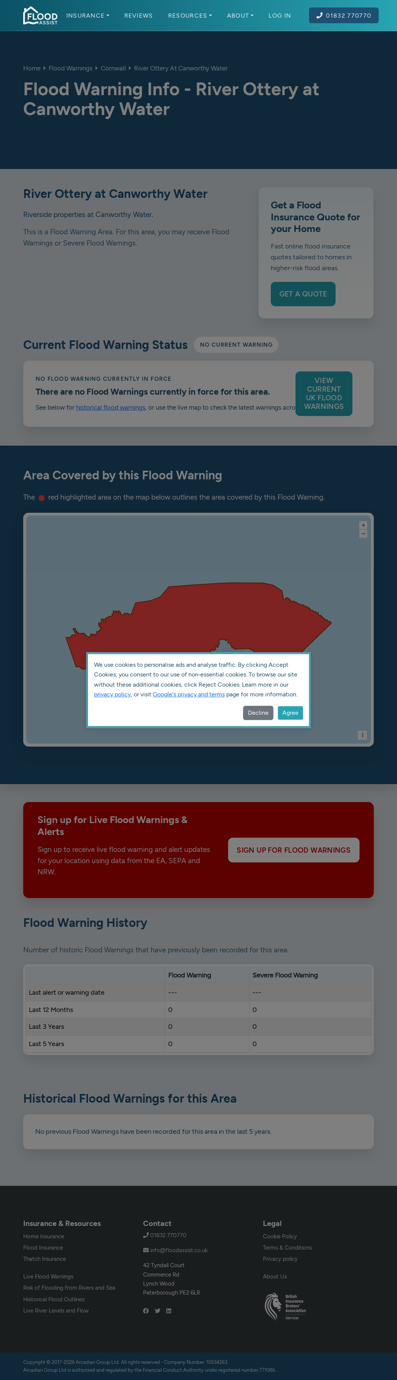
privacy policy (112, 694)
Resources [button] (190, 15)
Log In (280, 15)
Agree (290, 712)
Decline (258, 712)
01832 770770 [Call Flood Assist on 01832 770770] (343, 15)
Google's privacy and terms (189, 694)
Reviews (138, 15)
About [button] (240, 15)
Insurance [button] (87, 15)
